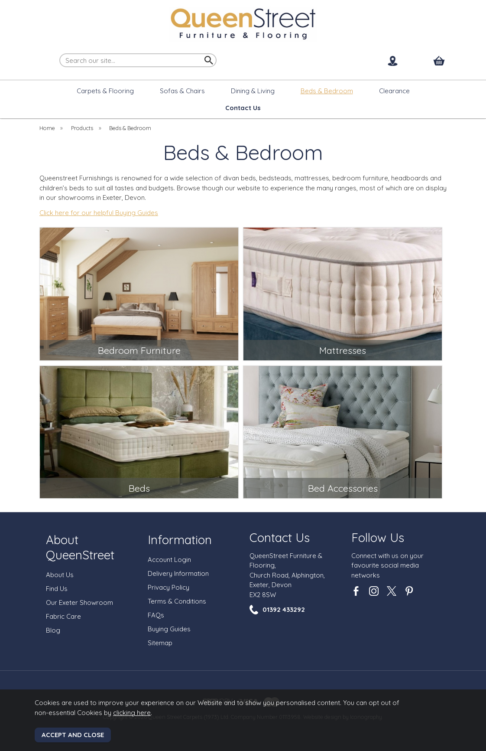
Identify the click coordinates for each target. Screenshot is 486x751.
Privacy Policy (168, 587)
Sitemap (160, 643)
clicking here (132, 713)
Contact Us (279, 537)
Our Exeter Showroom (79, 602)
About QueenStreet (80, 547)
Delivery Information (178, 573)
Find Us (57, 588)
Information (180, 539)
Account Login (169, 559)
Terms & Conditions (177, 601)
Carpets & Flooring (105, 91)
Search (59, 52)
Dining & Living (253, 91)
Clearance (394, 91)
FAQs (156, 615)
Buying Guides (169, 629)
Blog (53, 630)
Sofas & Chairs (182, 91)
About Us (60, 575)
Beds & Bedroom (327, 91)
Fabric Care (63, 616)
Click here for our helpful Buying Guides (98, 213)
